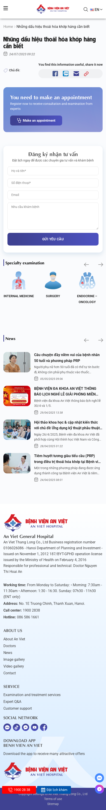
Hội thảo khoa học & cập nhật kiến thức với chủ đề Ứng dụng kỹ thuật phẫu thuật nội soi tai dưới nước (67, 425)
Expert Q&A (12, 701)
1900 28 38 (19, 790)
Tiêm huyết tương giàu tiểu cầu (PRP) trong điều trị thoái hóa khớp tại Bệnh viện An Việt (68, 459)
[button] (86, 264)
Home (8, 26)
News (7, 653)
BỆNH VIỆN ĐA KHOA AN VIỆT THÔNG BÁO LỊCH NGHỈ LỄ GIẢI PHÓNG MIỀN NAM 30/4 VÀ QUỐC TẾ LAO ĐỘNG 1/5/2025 (65, 391)
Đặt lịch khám (54, 790)
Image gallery (14, 659)
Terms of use (53, 799)
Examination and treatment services (32, 695)
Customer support (17, 708)
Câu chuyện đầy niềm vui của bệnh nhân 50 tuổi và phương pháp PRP (67, 358)
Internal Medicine (19, 296)
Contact (9, 673)
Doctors (9, 646)
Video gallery (13, 666)
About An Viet (14, 639)
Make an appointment (36, 120)
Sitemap (53, 804)
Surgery (53, 296)
